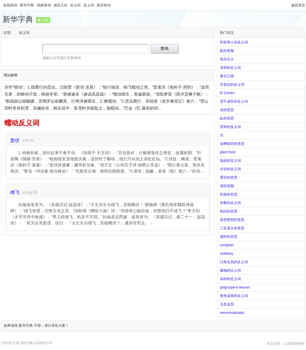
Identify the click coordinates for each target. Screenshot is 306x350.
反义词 (89, 5)
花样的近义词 (230, 279)
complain (227, 245)
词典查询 (44, 5)
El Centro (227, 93)
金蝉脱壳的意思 (232, 144)
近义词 (75, 5)
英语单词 (104, 5)
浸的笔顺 (227, 186)
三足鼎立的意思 (232, 228)
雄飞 (15, 192)
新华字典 (27, 5)
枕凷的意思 (228, 211)
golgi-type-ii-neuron (235, 287)
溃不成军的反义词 (234, 101)
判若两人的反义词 (234, 42)
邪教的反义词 (230, 203)
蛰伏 (15, 140)
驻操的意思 (228, 194)
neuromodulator (232, 313)
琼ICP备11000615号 (36, 343)
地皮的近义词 (230, 161)
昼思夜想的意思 (232, 220)
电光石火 (227, 59)
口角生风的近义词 (234, 262)
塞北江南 (227, 76)
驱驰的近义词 (230, 270)
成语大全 (60, 5)
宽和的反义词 (230, 127)
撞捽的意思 (228, 237)
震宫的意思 (228, 177)
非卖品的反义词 (232, 84)
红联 (45, 20)
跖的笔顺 (227, 51)
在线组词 (10, 5)
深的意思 (227, 110)
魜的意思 (227, 118)
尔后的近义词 (230, 169)
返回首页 (298, 5)
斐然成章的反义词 (234, 296)
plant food (227, 152)
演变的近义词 (230, 68)
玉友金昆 (227, 304)
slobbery (226, 253)
